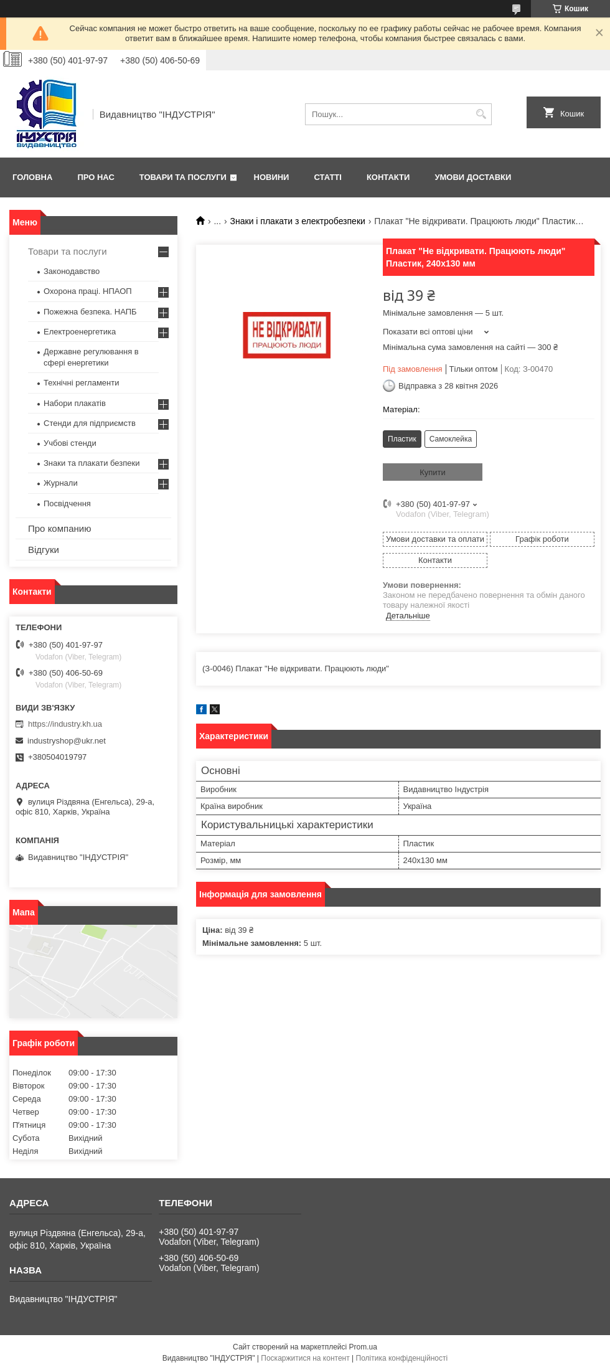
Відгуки (43, 549)
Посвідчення (67, 503)
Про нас (95, 177)
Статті (327, 177)
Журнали (61, 483)
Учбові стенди (70, 443)
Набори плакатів (75, 403)
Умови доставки (472, 177)
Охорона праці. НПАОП (88, 291)
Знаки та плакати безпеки (92, 463)
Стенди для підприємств (90, 423)
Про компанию (59, 528)
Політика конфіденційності (402, 1358)
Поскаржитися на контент (305, 1358)
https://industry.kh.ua (65, 724)
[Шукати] (481, 114)
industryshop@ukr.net (66, 740)
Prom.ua (363, 1347)
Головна (32, 177)
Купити (433, 472)
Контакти (388, 177)
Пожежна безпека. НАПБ (90, 311)
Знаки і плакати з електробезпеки (297, 221)
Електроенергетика (80, 331)
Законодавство (72, 271)
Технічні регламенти (81, 382)
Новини (271, 177)
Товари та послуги (183, 177)
